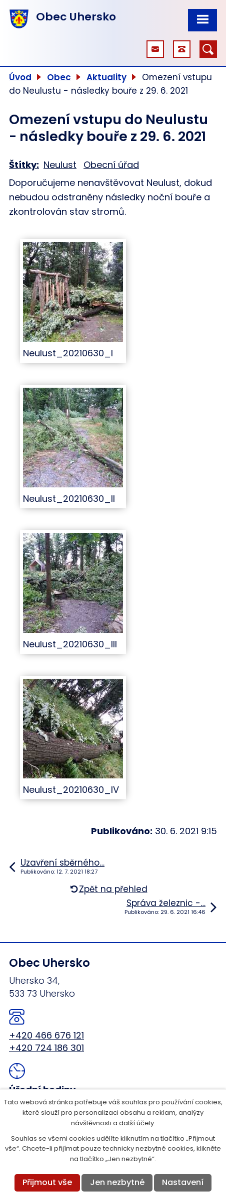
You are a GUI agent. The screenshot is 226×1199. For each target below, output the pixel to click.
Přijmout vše (47, 1182)
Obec (59, 77)
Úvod (20, 77)
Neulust (60, 164)
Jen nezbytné (117, 1182)
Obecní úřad (111, 164)
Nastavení (183, 1182)
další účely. (137, 1123)
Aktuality (106, 77)
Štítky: (24, 164)
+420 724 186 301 (46, 1048)
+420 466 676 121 (46, 1035)
